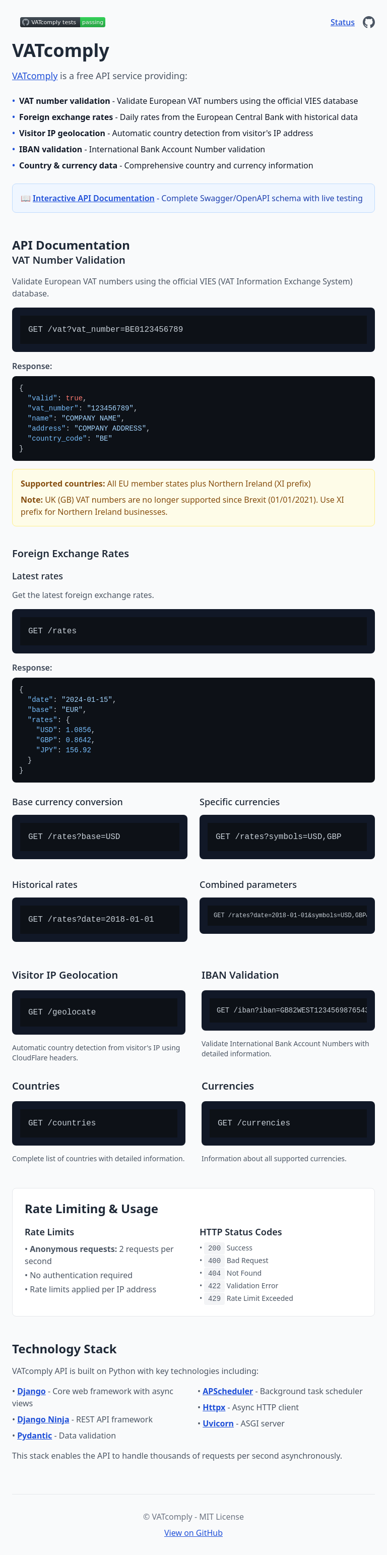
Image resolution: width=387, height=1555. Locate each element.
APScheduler (228, 1391)
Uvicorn (218, 1423)
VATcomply (34, 76)
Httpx (214, 1407)
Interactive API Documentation (94, 198)
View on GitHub (193, 1532)
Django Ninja (43, 1419)
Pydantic (34, 1435)
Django (31, 1391)
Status (343, 22)
